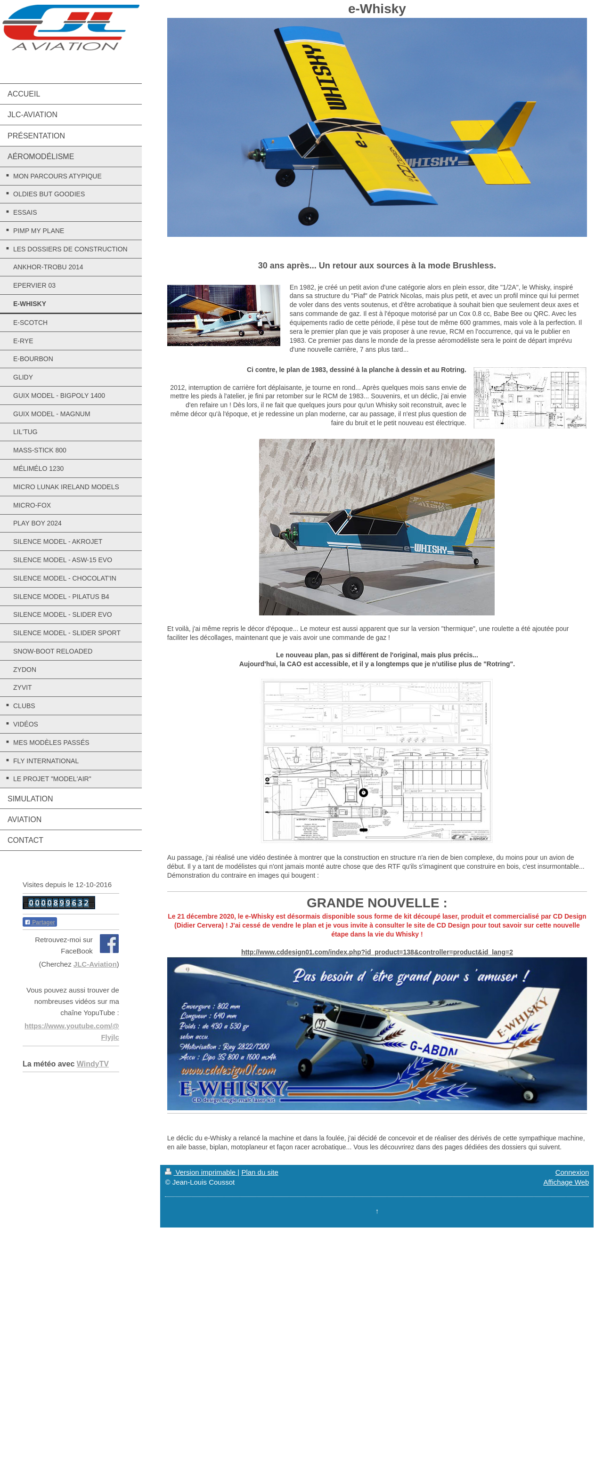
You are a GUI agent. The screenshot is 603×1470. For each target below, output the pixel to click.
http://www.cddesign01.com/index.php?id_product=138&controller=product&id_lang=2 (377, 952)
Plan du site (259, 1172)
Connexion (572, 1172)
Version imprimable (201, 1172)
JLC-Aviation (95, 964)
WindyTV (93, 1064)
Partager (39, 922)
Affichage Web (566, 1182)
